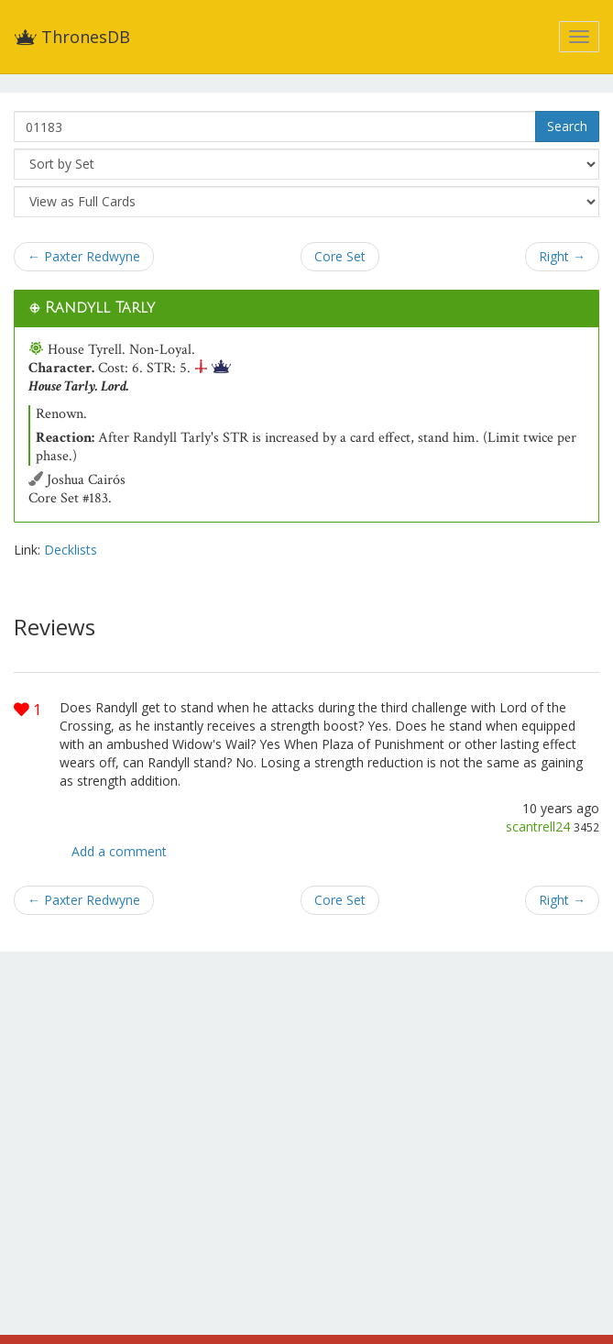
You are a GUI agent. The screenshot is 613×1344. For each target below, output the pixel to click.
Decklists (70, 549)
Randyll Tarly (100, 308)
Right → (562, 256)
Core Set (340, 256)
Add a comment (119, 851)
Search (567, 126)
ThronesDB (72, 37)
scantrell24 (538, 826)
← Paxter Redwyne (83, 256)
